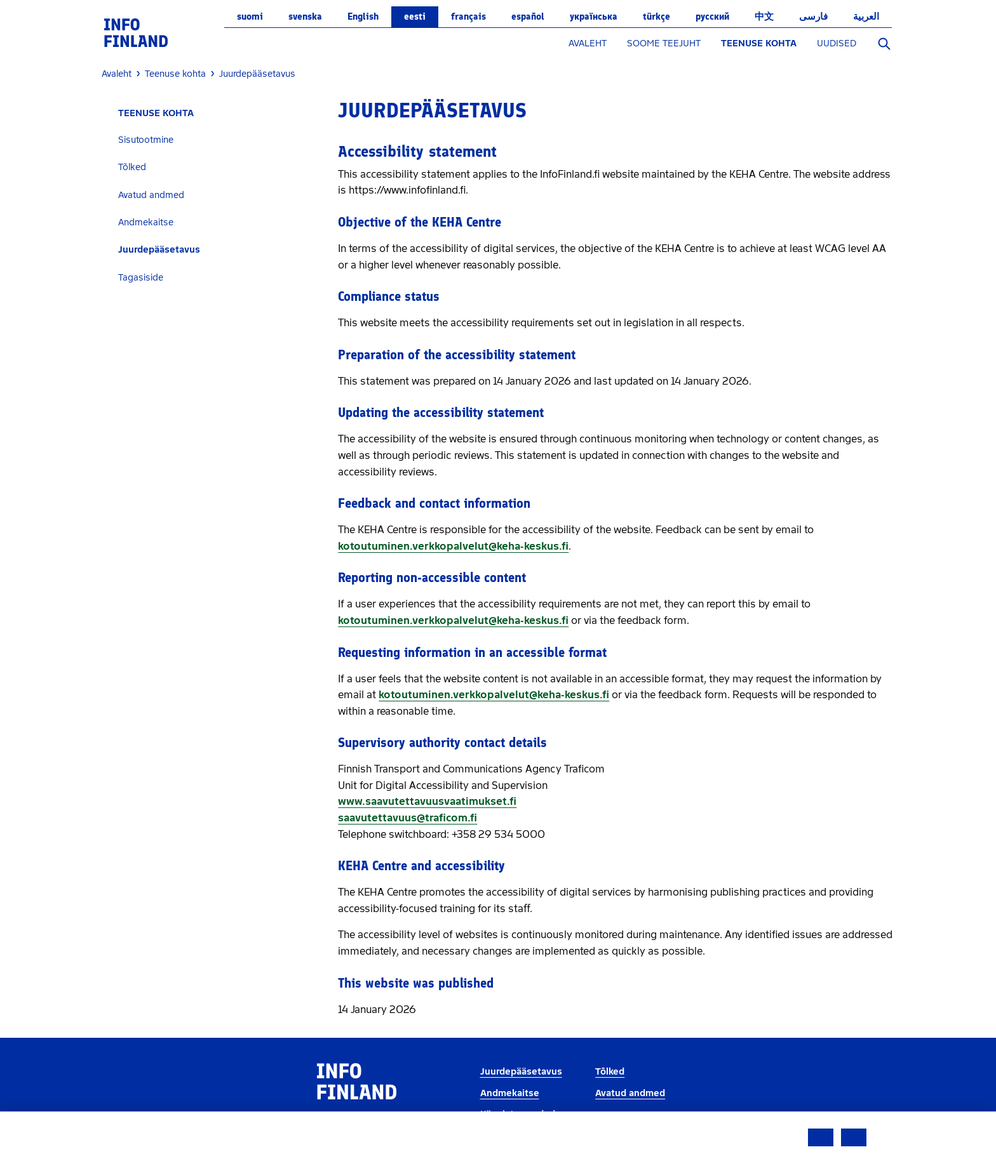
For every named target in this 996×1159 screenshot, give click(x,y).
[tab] (215, 140)
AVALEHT (588, 43)
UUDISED (836, 43)
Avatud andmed (151, 195)
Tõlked (132, 167)
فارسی (813, 16)
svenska (305, 16)
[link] (136, 32)
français (468, 16)
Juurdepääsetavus (159, 249)
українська (593, 16)
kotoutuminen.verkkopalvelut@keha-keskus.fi (453, 546)
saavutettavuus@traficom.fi (407, 818)
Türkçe (656, 16)
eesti (415, 16)
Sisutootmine (145, 140)
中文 (764, 16)
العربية (866, 16)
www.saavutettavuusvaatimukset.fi (427, 801)
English (363, 16)
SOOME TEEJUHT (664, 43)
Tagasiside (140, 277)
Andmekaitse (145, 222)
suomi (250, 16)
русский (712, 16)
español (527, 16)
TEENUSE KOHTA (759, 43)
